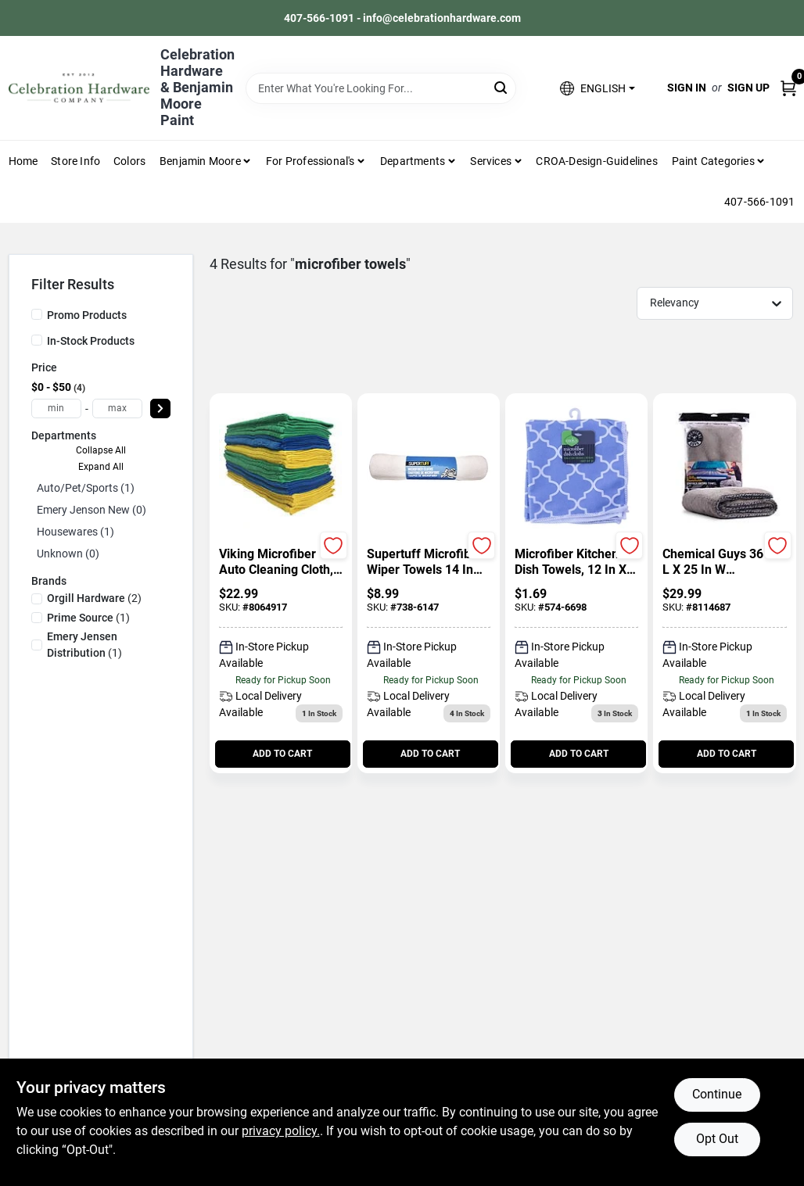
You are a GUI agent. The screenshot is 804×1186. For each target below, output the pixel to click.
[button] (597, 88)
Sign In (686, 87)
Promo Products (87, 315)
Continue (716, 1094)
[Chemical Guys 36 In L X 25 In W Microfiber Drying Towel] (724, 562)
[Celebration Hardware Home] (79, 87)
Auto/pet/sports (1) (86, 488)
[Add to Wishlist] (333, 545)
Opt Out (717, 1138)
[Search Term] (381, 88)
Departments (412, 161)
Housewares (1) (75, 531)
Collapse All (101, 450)
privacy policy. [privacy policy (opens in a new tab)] (281, 1130)
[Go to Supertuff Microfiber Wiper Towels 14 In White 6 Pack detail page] (428, 468)
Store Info (75, 161)
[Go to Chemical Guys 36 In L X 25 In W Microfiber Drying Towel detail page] (724, 468)
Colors (129, 161)
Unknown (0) (68, 553)
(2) (94, 598)
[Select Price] (160, 408)
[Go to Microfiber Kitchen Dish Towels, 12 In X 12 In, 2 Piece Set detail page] (576, 468)
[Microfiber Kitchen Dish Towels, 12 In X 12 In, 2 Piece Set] (576, 562)
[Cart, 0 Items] (788, 88)
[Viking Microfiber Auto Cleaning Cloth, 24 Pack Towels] (281, 562)
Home (23, 161)
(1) (88, 617)
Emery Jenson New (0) (91, 509)
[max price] (117, 408)
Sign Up (748, 87)
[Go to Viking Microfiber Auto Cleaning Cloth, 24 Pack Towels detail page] (280, 468)
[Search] (501, 87)
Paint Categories (713, 161)
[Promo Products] (36, 314)
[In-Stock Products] (36, 340)
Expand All (101, 466)
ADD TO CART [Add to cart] (282, 753)
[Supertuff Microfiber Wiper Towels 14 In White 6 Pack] (428, 562)
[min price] (56, 408)
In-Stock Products (91, 341)
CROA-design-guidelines (596, 161)
